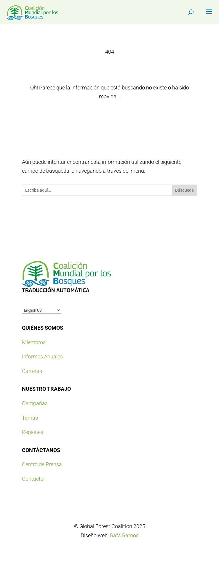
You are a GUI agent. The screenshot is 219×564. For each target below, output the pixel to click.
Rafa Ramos (124, 535)
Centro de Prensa (42, 464)
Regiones (32, 432)
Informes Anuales (42, 356)
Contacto (33, 479)
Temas (30, 418)
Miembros (34, 342)
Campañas (35, 403)
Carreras (32, 371)
